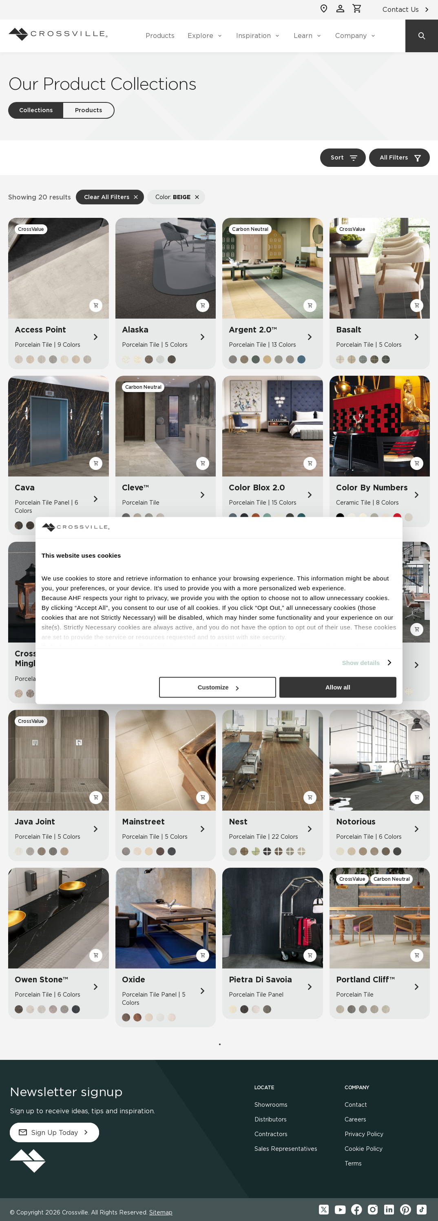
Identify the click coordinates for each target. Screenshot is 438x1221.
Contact (356, 1104)
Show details (361, 662)
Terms (353, 1163)
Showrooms (271, 1104)
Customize (218, 687)
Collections (36, 110)
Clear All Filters (106, 197)
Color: (172, 197)
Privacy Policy (364, 1134)
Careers (355, 1119)
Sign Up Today (54, 1132)
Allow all (337, 687)
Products (160, 36)
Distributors (270, 1119)
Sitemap (161, 1212)
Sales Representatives (285, 1149)
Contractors (271, 1134)
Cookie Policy (364, 1149)
